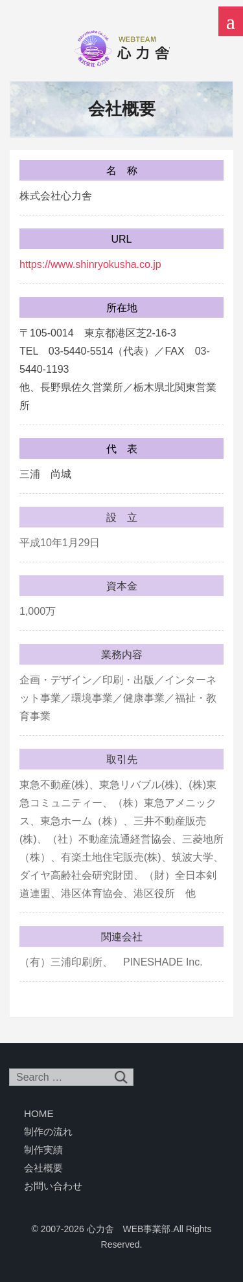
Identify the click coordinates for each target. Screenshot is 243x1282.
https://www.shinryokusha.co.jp (90, 264)
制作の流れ (48, 1131)
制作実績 (43, 1149)
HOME (39, 1113)
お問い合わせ (53, 1185)
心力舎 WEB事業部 (122, 48)
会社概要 (43, 1167)
